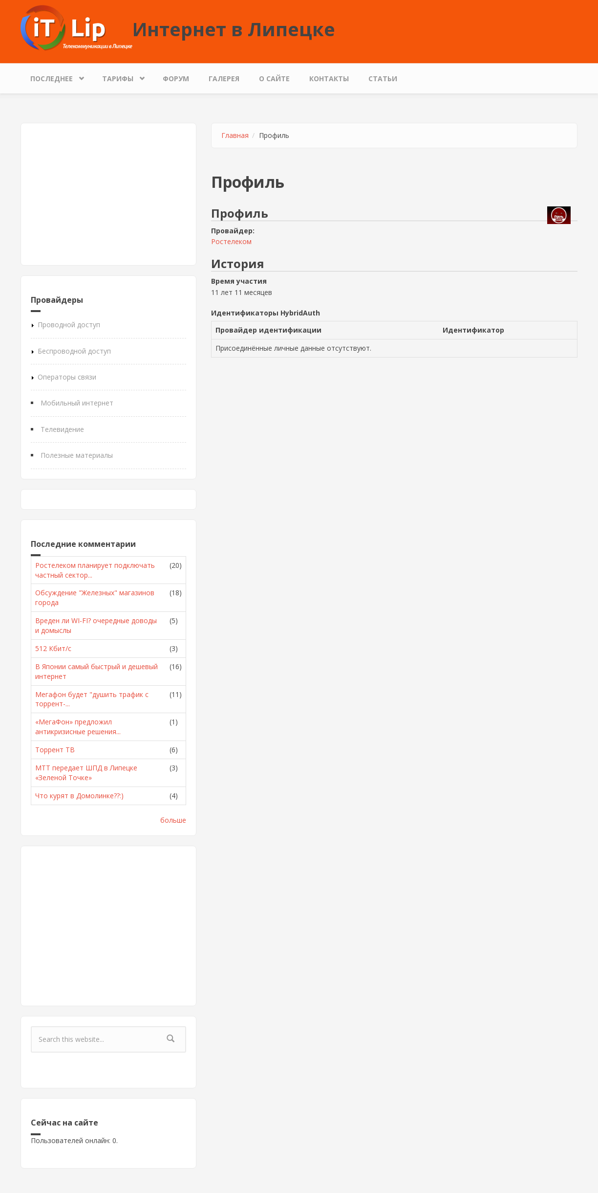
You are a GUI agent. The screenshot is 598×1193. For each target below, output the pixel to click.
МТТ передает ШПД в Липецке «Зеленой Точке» (86, 772)
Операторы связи (67, 377)
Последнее (54, 76)
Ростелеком (231, 241)
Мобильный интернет (77, 402)
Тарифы (120, 76)
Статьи (382, 78)
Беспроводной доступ (74, 351)
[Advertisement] (108, 194)
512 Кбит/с (53, 648)
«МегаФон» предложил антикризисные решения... (78, 726)
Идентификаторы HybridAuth (265, 312)
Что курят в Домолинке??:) (79, 795)
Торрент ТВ (55, 749)
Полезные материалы (77, 455)
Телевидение (62, 429)
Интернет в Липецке (233, 29)
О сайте (274, 78)
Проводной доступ (69, 324)
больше (173, 820)
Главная (235, 135)
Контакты (329, 78)
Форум (176, 78)
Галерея (224, 78)
